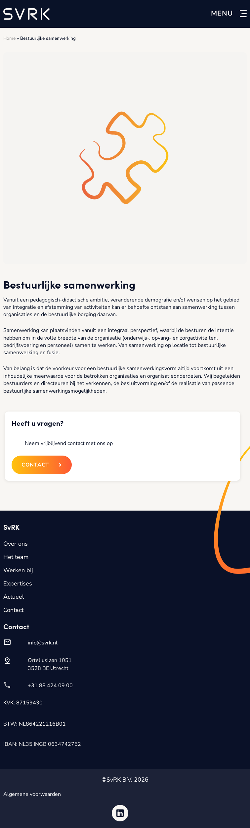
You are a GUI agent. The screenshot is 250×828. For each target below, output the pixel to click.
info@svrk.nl (43, 642)
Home (9, 38)
